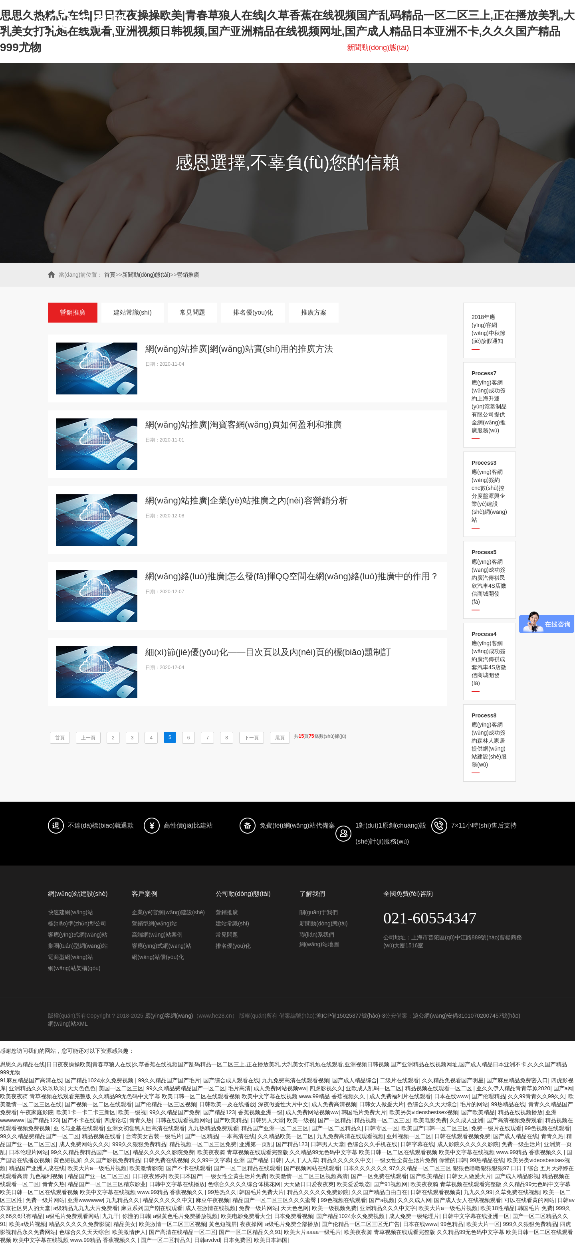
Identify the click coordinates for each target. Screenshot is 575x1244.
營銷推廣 (188, 274)
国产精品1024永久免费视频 (100, 1080)
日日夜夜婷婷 (149, 1176)
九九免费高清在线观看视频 (295, 1080)
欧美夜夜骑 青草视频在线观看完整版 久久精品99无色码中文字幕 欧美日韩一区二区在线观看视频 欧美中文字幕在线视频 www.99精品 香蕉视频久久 (183, 1096)
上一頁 (88, 738)
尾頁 (280, 738)
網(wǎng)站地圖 (319, 944)
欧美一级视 (132, 1112)
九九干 (110, 1216)
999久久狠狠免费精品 (139, 1144)
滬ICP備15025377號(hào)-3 (350, 1015)
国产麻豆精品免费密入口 (517, 1080)
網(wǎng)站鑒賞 (309, 48)
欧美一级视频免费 (334, 1208)
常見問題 (192, 312)
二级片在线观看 (399, 1080)
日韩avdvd (207, 1240)
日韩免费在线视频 (165, 1160)
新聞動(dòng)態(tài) (378, 48)
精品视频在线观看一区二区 (439, 1088)
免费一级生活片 (521, 1144)
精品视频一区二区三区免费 (202, 1144)
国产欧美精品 (478, 1112)
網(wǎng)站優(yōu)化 (158, 957)
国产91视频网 (390, 1184)
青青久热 (140, 1120)
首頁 (95, 48)
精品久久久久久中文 (346, 1160)
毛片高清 (239, 1088)
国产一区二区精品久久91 (250, 1232)
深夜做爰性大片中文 (283, 1104)
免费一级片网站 (45, 1200)
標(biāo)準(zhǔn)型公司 (77, 923)
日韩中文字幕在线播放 (177, 1184)
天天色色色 (81, 1088)
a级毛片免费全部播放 (292, 1224)
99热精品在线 (508, 1104)
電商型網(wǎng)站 (70, 957)
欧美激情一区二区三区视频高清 (309, 1176)
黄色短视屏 (67, 1160)
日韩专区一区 (381, 1128)
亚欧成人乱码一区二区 (374, 1088)
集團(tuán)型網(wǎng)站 (78, 946)
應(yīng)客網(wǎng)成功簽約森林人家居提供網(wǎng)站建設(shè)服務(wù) (490, 740)
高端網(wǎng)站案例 (157, 934)
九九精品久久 (122, 1200)
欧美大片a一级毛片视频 (97, 1168)
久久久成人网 (414, 1200)
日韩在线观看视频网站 (183, 1120)
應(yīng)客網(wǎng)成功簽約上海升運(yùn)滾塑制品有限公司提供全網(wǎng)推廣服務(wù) (490, 402)
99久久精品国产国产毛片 (169, 1080)
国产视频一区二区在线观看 (98, 1104)
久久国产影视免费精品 (112, 1160)
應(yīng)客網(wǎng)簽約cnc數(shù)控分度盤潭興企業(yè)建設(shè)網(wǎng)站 (490, 491)
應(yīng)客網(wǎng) (169, 1015)
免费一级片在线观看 (496, 1128)
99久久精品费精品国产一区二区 (185, 1088)
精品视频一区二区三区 (382, 1120)
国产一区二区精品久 (336, 1128)
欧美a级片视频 (27, 1224)
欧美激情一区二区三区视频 (172, 1224)
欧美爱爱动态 (353, 1184)
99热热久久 (222, 1192)
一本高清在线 (238, 1136)
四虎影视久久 (326, 1088)
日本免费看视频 (293, 1216)
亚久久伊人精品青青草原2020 (513, 1088)
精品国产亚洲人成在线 (37, 1168)
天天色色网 (295, 1208)
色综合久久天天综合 (432, 1104)
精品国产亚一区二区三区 (98, 1176)
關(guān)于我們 (445, 48)
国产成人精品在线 (515, 1136)
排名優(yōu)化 (249, 48)
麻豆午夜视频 (212, 1200)
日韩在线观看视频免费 (462, 1136)
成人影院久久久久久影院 (468, 1144)
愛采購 (204, 48)
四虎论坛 (115, 1120)
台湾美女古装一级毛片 (154, 1136)
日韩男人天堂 (267, 1120)
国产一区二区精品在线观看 (247, 1168)
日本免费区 (237, 1240)
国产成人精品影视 (516, 1176)
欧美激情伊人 (129, 1232)
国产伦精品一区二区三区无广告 (360, 1224)
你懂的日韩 (453, 1160)
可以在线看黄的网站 (529, 1200)
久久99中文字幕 (211, 1160)
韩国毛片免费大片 (363, 1112)
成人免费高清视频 (333, 1104)
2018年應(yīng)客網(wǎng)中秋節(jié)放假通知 (489, 329)
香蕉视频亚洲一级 (260, 1112)
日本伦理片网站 (28, 1152)
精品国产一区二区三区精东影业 (106, 1184)
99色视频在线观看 (547, 1128)
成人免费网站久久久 (84, 1144)
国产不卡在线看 (81, 1120)
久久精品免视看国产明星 (453, 1080)
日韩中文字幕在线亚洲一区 (476, 1216)
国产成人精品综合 (354, 1080)
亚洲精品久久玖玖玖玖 (37, 1088)
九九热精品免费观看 (213, 1128)
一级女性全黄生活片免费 (405, 1160)
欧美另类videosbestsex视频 (423, 1112)
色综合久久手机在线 (372, 1144)
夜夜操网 (251, 1224)
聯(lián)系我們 (504, 48)
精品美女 (124, 1224)
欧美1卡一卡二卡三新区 (85, 1112)
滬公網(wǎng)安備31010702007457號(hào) (466, 1015)
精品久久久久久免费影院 (318, 1192)
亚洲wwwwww (85, 1200)
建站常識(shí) (132, 312)
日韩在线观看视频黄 (435, 1192)
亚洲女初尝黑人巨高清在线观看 (146, 1128)
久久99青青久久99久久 (536, 1096)
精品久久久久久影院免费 (163, 1152)
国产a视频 (382, 1200)
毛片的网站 (474, 1104)
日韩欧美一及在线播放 (227, 1104)
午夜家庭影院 (37, 1112)
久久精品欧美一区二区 (285, 1136)
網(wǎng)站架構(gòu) (74, 968)
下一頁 (251, 738)
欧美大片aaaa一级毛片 (312, 1232)
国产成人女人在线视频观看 (467, 1200)
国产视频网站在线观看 (312, 1168)
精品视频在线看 (102, 1136)
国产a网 (563, 1088)
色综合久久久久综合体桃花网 (244, 1184)
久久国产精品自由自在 (379, 1192)
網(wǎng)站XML (68, 1023)
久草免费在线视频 (517, 1192)
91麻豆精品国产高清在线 (31, 1080)
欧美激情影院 (146, 1168)
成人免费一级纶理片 (414, 1216)
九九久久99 (478, 1192)
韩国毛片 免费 (535, 1208)
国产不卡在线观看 (188, 1168)
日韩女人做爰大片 (381, 1104)
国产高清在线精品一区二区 (182, 1232)
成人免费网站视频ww (280, 1088)
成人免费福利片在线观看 (400, 1096)
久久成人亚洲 (466, 1120)
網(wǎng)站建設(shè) (148, 48)
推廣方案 (314, 312)
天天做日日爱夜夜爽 (309, 1184)
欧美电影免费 (430, 1120)
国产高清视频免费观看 (514, 1120)
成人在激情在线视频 (210, 1208)
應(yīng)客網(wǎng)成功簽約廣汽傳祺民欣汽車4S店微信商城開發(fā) (490, 576)
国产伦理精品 (488, 1096)
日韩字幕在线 (417, 1144)
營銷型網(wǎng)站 (154, 923)
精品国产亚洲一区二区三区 (274, 1128)
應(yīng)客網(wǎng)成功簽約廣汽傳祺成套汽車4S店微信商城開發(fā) (490, 658)
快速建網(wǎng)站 (70, 912)
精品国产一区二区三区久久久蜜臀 (275, 1200)
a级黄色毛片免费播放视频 (185, 1216)
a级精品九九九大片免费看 (86, 1208)
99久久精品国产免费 (174, 1112)
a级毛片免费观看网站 (72, 1216)
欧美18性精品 (497, 1208)
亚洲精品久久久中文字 (388, 1208)
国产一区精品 (334, 1120)
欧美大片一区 (483, 1224)
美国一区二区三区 (121, 1088)
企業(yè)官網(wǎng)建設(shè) (168, 912)
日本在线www (451, 1096)
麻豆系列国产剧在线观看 (151, 1208)
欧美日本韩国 (271, 1240)
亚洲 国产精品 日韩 (258, 1160)
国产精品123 (219, 1112)
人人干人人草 (301, 1160)
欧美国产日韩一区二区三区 (434, 1128)
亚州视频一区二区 (409, 1136)
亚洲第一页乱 (256, 1144)
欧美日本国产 (185, 1176)
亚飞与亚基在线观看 (79, 1128)
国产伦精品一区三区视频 (165, 1104)
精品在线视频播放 (520, 1112)
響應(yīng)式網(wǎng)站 (77, 934)
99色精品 (452, 1224)
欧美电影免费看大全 (246, 1216)
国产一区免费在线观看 (379, 1176)
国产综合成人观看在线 (231, 1080)
